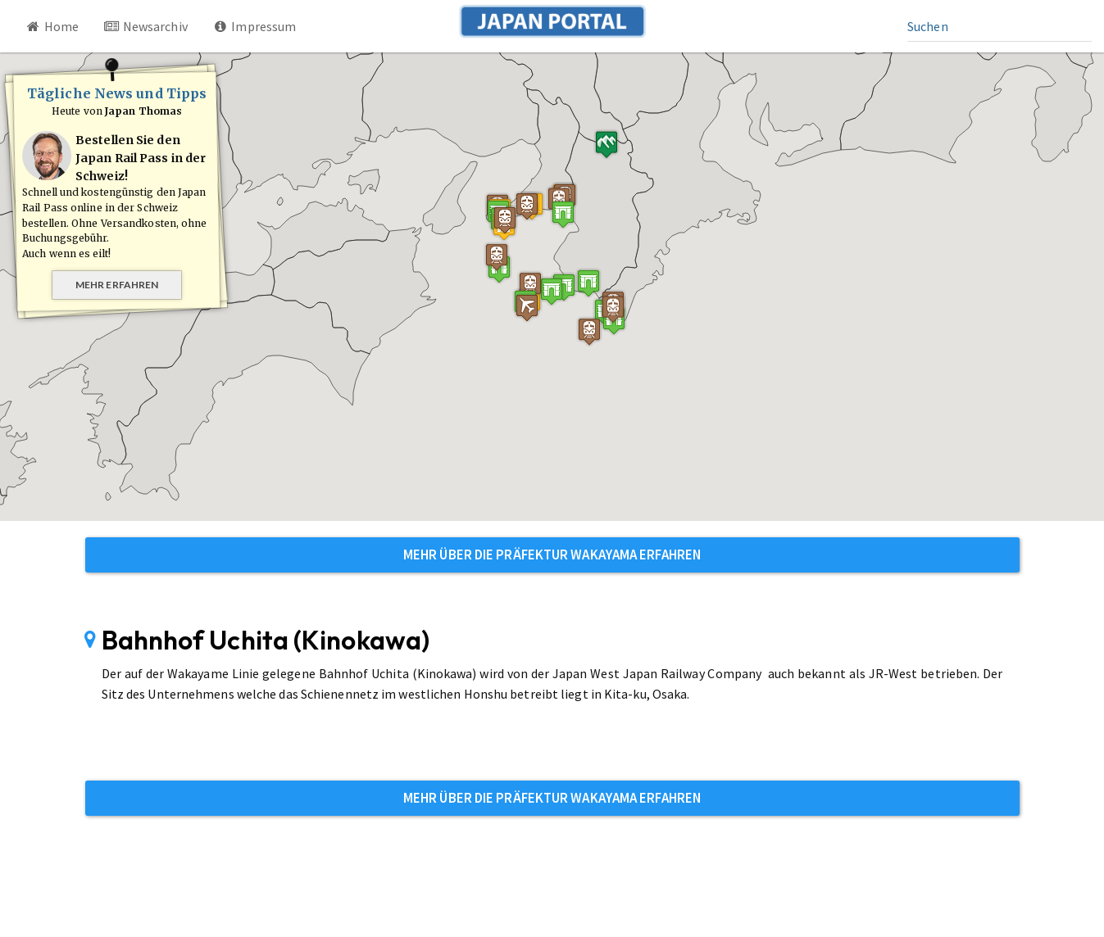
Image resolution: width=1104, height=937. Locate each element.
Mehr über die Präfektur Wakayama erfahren (552, 554)
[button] (563, 214)
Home (52, 26)
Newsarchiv (145, 26)
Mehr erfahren (116, 284)
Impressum (254, 26)
